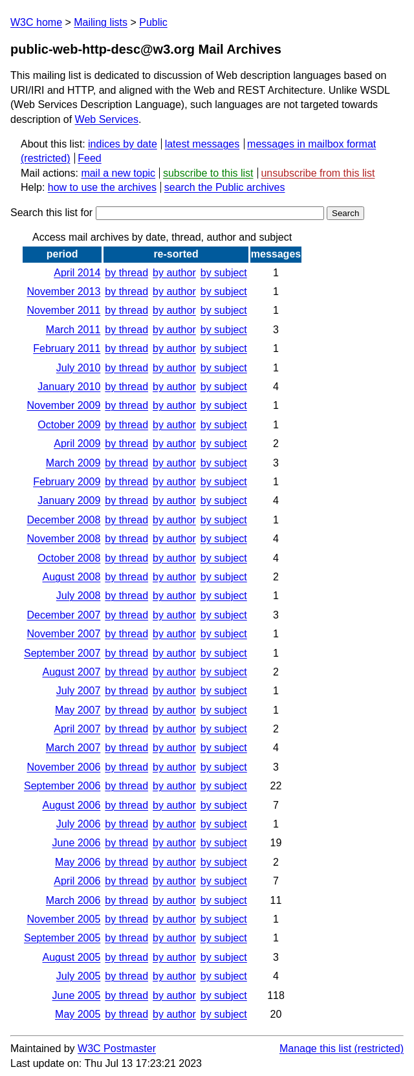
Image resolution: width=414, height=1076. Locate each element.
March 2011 (73, 329)
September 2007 (62, 653)
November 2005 (63, 919)
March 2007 (73, 747)
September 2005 (62, 937)
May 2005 (77, 1014)
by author (174, 272)
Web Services (106, 119)
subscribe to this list (208, 173)
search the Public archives (224, 187)
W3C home (36, 22)
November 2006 (63, 767)
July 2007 (78, 690)
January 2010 (69, 386)
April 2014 (77, 272)
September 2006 (62, 785)
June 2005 (76, 995)
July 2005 (78, 976)
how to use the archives (102, 187)
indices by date (122, 143)
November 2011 (63, 310)
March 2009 (73, 462)
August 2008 (71, 576)
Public (153, 22)
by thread (126, 272)
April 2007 (77, 728)
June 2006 (76, 842)
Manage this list (315, 1048)
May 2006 (77, 862)
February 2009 (66, 481)
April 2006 (77, 880)
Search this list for (167, 212)
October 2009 (69, 424)
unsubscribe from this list (318, 173)
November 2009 (63, 405)
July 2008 (78, 595)
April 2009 (77, 443)
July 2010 (78, 367)
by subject (224, 272)
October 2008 (69, 558)
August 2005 (71, 957)
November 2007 (63, 633)
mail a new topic (118, 173)
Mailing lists (100, 22)
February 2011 (66, 348)
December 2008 (63, 519)
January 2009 (69, 500)
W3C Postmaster (117, 1048)
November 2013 (63, 291)
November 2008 (63, 538)
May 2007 (77, 710)
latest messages (202, 143)
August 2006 (71, 805)
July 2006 (78, 823)
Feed (89, 158)
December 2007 (63, 614)
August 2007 (71, 671)
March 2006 (73, 900)
